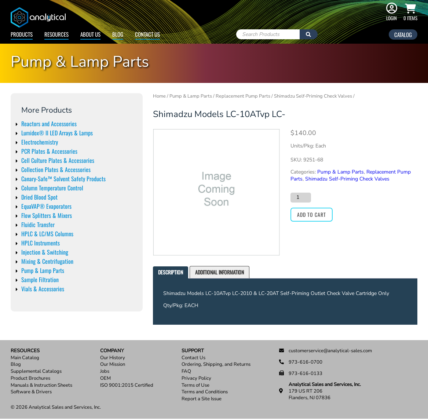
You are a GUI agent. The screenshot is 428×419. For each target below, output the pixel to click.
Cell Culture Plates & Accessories (57, 160)
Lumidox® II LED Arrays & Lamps (57, 132)
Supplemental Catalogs (36, 371)
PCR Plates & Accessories (49, 151)
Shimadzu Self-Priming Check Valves (313, 96)
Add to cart (311, 214)
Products (22, 34)
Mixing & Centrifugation (47, 261)
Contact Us (147, 34)
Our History (112, 358)
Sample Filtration (40, 279)
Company (112, 351)
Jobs (104, 371)
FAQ (186, 371)
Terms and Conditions (205, 392)
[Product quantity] (300, 197)
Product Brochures (30, 378)
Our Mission (112, 364)
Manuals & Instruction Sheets (41, 385)
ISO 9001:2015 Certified (126, 385)
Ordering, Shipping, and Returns (216, 364)
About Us (90, 34)
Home (159, 96)
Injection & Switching (44, 252)
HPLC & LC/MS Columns (47, 233)
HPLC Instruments (40, 242)
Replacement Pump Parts (243, 96)
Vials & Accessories (42, 288)
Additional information (219, 272)
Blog (117, 34)
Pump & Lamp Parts (42, 270)
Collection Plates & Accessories (56, 169)
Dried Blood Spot (39, 197)
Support (193, 351)
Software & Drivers (31, 392)
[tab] (170, 272)
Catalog (403, 34)
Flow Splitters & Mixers (46, 215)
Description (170, 272)
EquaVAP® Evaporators (46, 206)
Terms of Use (195, 385)
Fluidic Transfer (38, 224)
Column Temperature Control (52, 187)
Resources (56, 34)
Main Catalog (25, 358)
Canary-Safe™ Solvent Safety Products (63, 178)
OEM (105, 378)
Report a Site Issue (202, 399)
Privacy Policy (196, 378)
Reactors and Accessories (49, 123)
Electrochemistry (39, 142)
